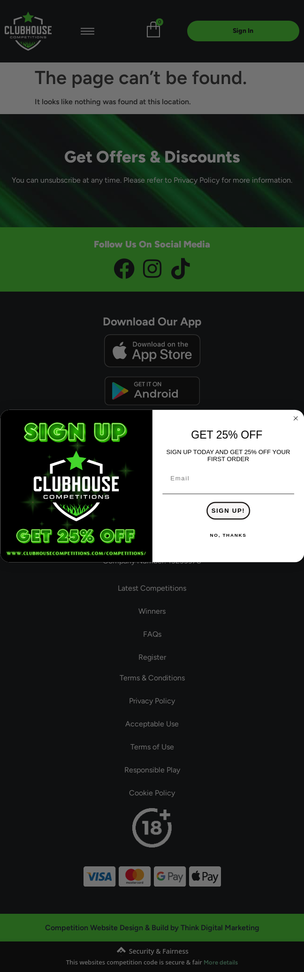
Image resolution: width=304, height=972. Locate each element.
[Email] (228, 478)
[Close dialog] (295, 418)
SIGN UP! (228, 511)
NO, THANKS (228, 535)
